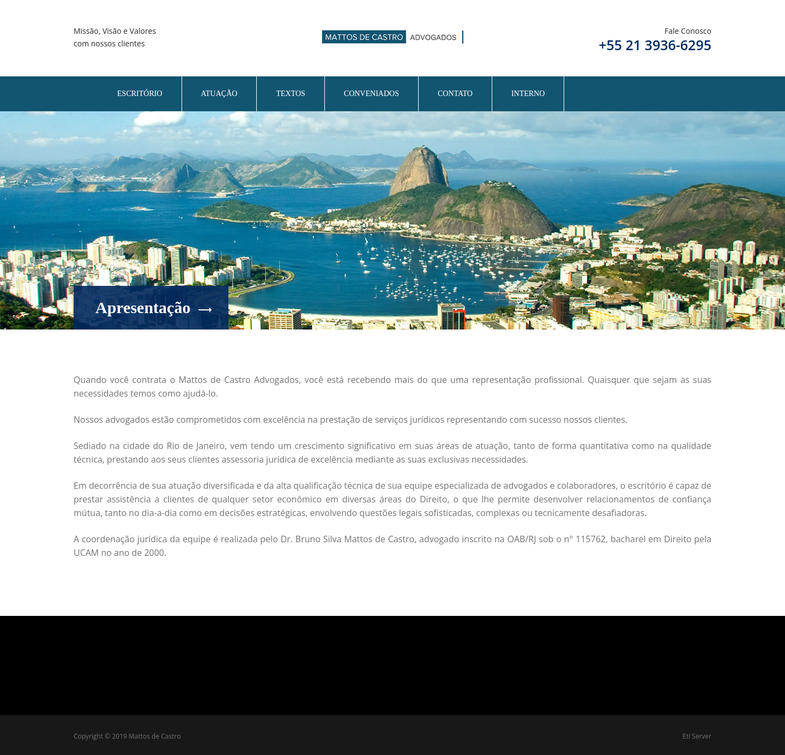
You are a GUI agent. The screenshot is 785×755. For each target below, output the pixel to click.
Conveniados (371, 93)
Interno (528, 93)
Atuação (219, 93)
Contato (455, 93)
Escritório (139, 93)
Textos (290, 93)
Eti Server (697, 736)
